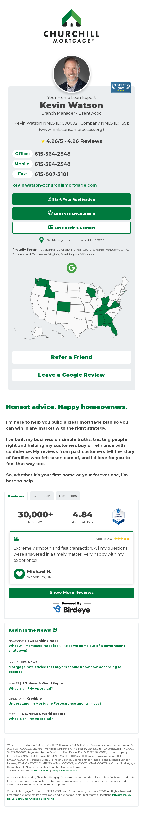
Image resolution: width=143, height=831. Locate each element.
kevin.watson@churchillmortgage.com (54, 185)
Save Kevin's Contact (71, 227)
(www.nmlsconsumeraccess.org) (71, 129)
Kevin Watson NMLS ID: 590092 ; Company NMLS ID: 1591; (71, 123)
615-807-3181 (52, 174)
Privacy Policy (121, 794)
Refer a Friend (71, 357)
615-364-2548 (53, 154)
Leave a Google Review (71, 375)
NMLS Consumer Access (23, 798)
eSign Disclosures (64, 770)
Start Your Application (71, 199)
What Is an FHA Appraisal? (31, 719)
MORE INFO (41, 770)
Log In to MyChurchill (71, 213)
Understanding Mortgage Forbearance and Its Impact (55, 704)
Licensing (47, 798)
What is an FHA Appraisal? (31, 688)
